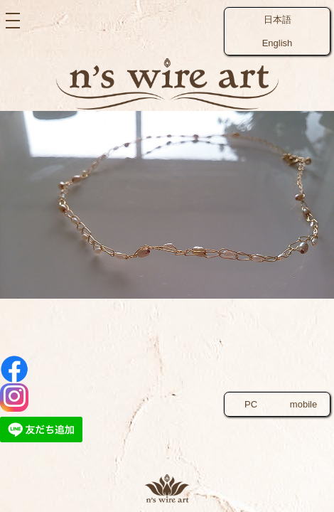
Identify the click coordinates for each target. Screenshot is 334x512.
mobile (303, 404)
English (277, 43)
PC (250, 404)
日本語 (277, 19)
